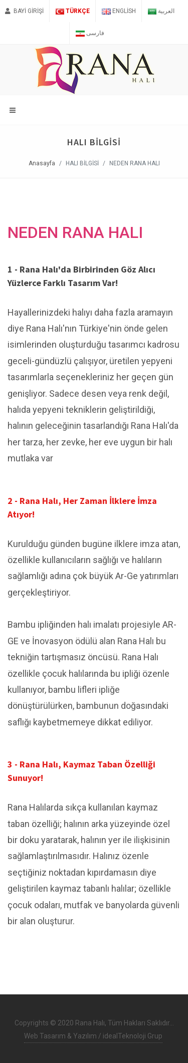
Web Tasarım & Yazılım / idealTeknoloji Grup (93, 1036)
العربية (161, 11)
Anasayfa (42, 163)
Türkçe (73, 11)
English (118, 11)
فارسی (90, 33)
